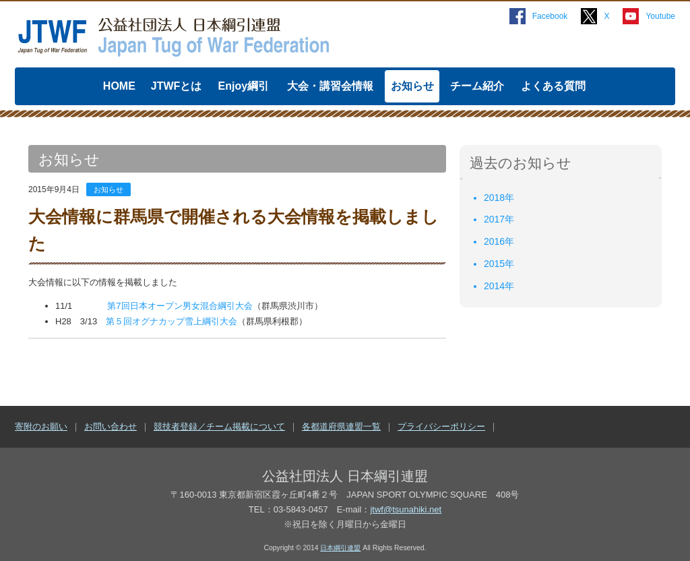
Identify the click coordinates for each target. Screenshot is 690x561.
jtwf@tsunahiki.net (405, 509)
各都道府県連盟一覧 (341, 426)
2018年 (499, 197)
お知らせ (412, 86)
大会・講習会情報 (330, 86)
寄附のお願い (41, 426)
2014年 (499, 285)
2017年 (499, 219)
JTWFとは (176, 86)
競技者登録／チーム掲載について (219, 426)
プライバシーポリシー (441, 426)
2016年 (499, 241)
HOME (119, 86)
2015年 (499, 263)
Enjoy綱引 (244, 86)
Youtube (660, 16)
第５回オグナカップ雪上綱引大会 (171, 321)
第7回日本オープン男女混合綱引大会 (179, 306)
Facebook (550, 16)
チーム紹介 (477, 86)
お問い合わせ (110, 426)
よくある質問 (553, 86)
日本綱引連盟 (340, 548)
